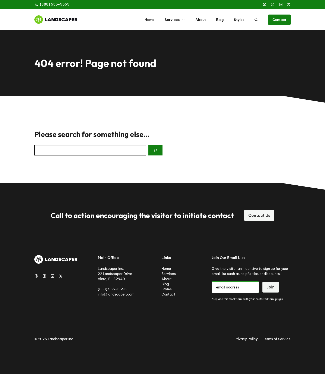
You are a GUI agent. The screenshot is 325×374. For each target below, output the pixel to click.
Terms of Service (277, 339)
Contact (279, 20)
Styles (239, 20)
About (200, 20)
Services (177, 19)
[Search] (155, 150)
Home (149, 20)
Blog (220, 20)
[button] (256, 19)
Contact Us (259, 215)
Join (271, 287)
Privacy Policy (246, 339)
